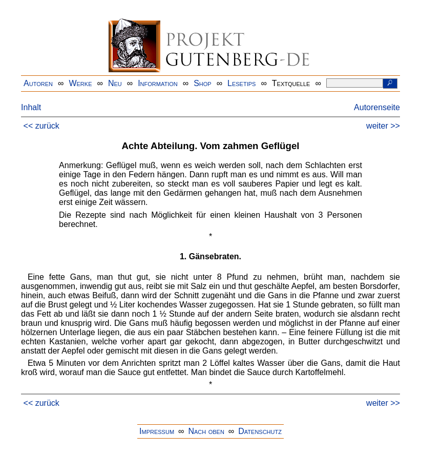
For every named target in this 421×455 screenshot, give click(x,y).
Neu (115, 83)
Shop (203, 83)
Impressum (156, 431)
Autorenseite (377, 107)
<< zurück (41, 125)
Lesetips (241, 83)
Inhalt (31, 107)
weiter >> (383, 125)
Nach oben (206, 431)
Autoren (38, 83)
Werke (80, 83)
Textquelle (291, 83)
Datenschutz (260, 431)
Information (158, 83)
